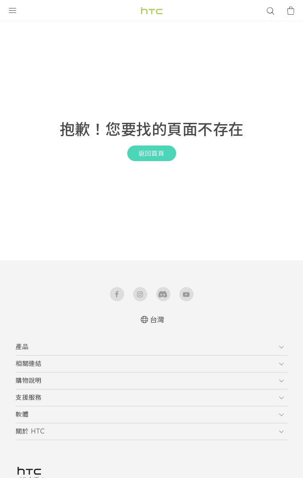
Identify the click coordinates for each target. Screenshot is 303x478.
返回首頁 (151, 154)
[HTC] (151, 10)
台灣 (157, 320)
